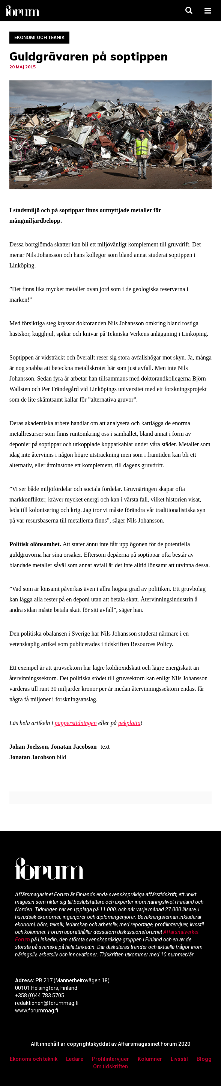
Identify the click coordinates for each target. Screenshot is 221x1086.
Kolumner (150, 1059)
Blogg (204, 1059)
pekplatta (129, 723)
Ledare (74, 1059)
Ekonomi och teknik (39, 37)
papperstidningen (76, 723)
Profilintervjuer (110, 1059)
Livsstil (179, 1059)
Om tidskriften (110, 1066)
